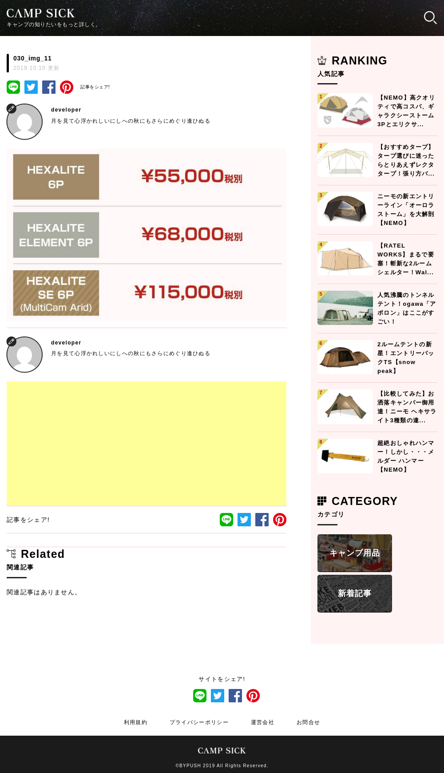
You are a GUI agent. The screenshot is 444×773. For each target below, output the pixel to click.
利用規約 (135, 722)
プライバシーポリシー (199, 722)
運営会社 (262, 722)
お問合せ (308, 722)
